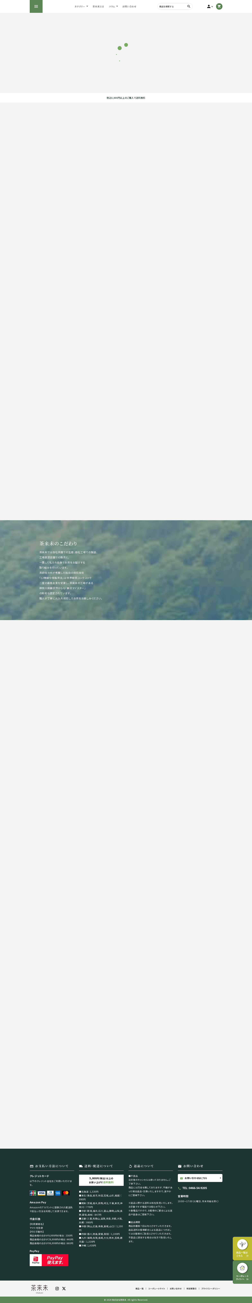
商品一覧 (140, 1288)
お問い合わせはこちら (193, 1178)
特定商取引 (191, 1288)
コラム (112, 6)
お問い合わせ (176, 1288)
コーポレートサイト (156, 1288)
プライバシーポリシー (210, 1288)
